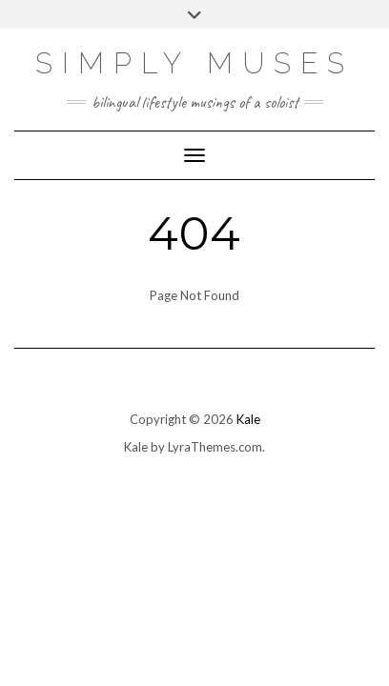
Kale (248, 419)
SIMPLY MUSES (194, 63)
